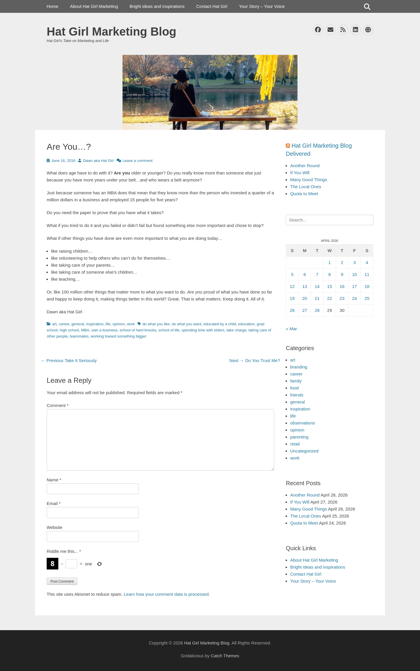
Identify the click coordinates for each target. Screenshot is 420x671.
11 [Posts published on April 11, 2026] (367, 274)
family (296, 380)
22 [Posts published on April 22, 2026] (329, 298)
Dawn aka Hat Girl (98, 160)
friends (296, 394)
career (64, 324)
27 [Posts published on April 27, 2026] (304, 310)
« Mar (291, 328)
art (54, 324)
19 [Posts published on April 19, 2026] (292, 298)
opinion (119, 324)
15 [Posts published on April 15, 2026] (329, 286)
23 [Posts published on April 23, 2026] (342, 298)
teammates (79, 336)
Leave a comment (138, 160)
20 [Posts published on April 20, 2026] (304, 298)
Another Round (305, 165)
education (246, 324)
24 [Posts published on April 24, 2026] (354, 298)
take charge (236, 330)
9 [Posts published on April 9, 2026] (342, 274)
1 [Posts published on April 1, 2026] (329, 262)
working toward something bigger (118, 336)
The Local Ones (305, 186)
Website (54, 527)
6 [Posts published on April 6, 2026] (304, 274)
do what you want (186, 324)
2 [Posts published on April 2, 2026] (342, 262)
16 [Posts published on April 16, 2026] (342, 286)
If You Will (299, 172)
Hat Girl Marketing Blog (111, 31)
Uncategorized (304, 450)
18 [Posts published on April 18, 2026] (367, 286)
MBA (85, 330)
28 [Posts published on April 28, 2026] (317, 310)
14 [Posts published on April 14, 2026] (317, 286)
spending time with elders (203, 330)
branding (298, 366)
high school (69, 330)
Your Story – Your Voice (262, 6)
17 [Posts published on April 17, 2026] (354, 286)
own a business (104, 330)
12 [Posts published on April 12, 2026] (292, 286)
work (131, 324)
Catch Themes (225, 655)
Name (54, 479)
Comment (58, 405)
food (294, 387)
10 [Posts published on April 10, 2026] (354, 274)
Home (52, 6)
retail (295, 443)
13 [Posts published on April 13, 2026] (304, 286)
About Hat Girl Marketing (94, 6)
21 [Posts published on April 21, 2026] (317, 298)
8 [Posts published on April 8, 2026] (329, 274)
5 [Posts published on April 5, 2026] (292, 274)
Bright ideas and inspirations (157, 6)
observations (302, 422)
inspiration (94, 324)
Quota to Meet (304, 193)
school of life (168, 330)
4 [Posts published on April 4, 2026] (367, 262)
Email (54, 503)
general (77, 324)
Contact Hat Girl (212, 6)
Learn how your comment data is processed (166, 594)
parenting (299, 436)
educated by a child (219, 324)
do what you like (155, 324)
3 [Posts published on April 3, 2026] (354, 262)
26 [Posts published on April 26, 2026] (292, 310)
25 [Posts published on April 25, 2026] (367, 298)
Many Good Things (308, 179)
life (108, 324)
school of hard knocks (138, 330)
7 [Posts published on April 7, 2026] (317, 274)
